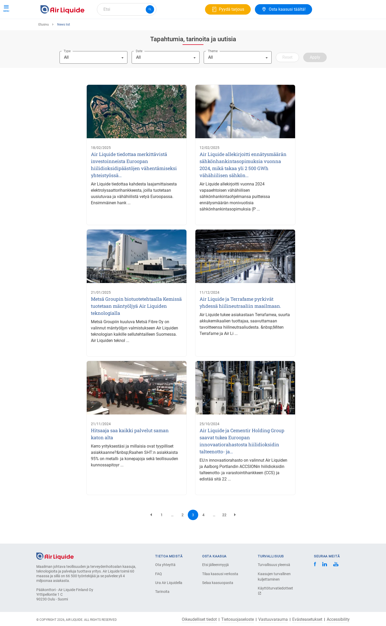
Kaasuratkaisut (100, 28)
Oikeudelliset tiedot (199, 619)
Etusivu (43, 43)
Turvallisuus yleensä (274, 565)
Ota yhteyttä (165, 565)
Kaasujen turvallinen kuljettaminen (274, 576)
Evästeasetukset (307, 619)
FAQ (158, 574)
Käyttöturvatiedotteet (275, 590)
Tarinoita (162, 591)
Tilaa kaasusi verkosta (220, 574)
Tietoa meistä (135, 28)
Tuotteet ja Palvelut (60, 28)
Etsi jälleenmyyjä (215, 565)
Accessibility (338, 619)
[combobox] (126, 9)
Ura (159, 28)
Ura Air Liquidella (168, 583)
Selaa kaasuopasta (217, 583)
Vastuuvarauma (273, 619)
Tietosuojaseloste (237, 619)
